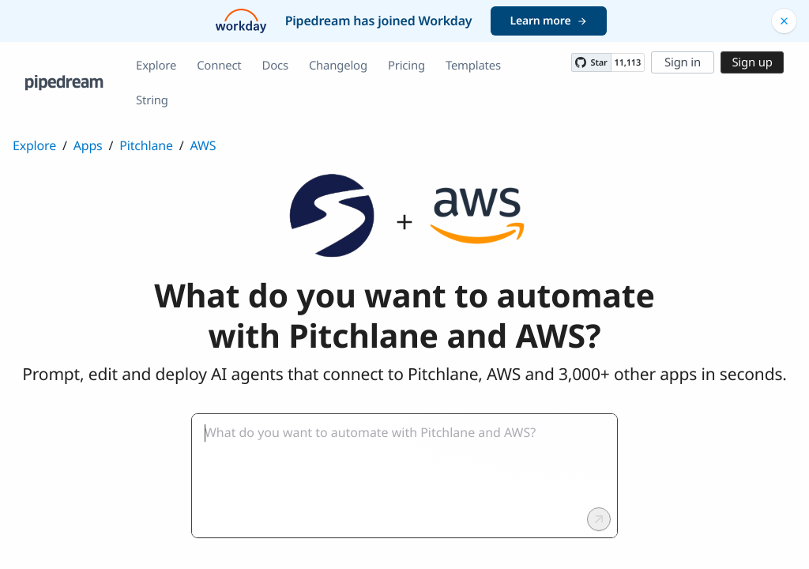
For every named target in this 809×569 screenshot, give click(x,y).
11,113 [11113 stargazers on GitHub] (628, 63)
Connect (219, 65)
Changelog (338, 65)
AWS (203, 145)
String (152, 100)
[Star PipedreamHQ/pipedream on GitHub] (591, 62)
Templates (473, 65)
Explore (156, 65)
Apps (88, 145)
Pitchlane (145, 145)
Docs (275, 65)
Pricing (406, 65)
